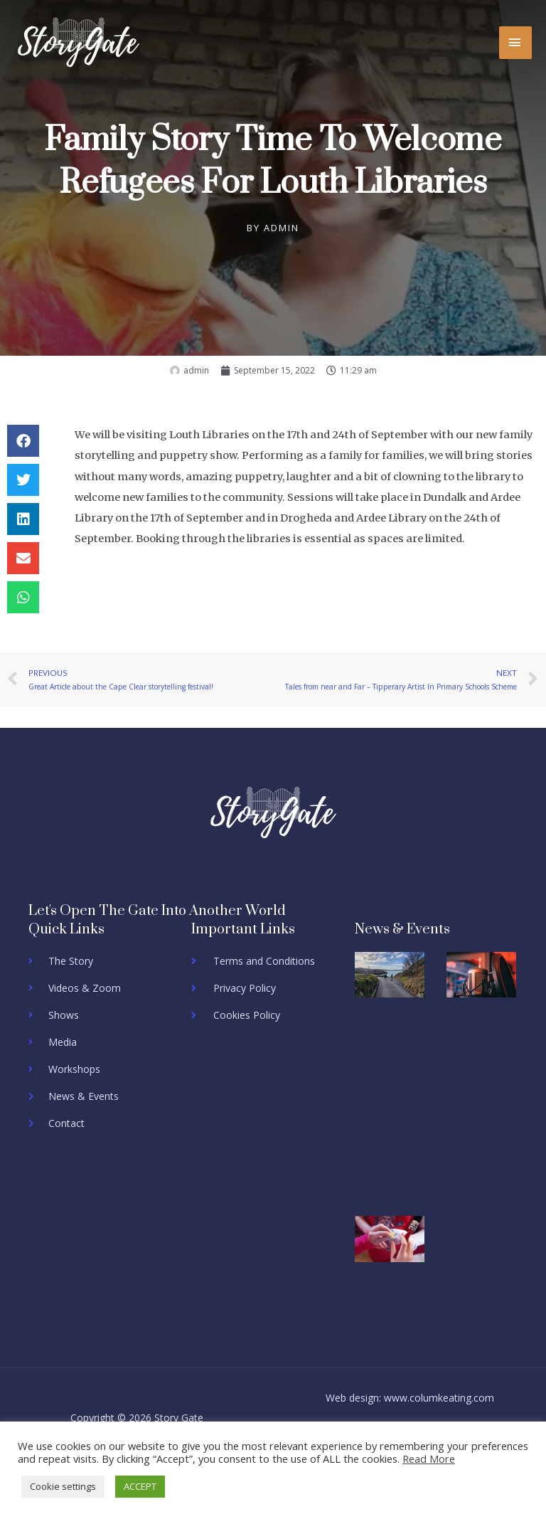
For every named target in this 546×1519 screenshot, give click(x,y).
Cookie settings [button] (63, 1486)
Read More (428, 1458)
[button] (23, 441)
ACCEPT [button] (140, 1486)
